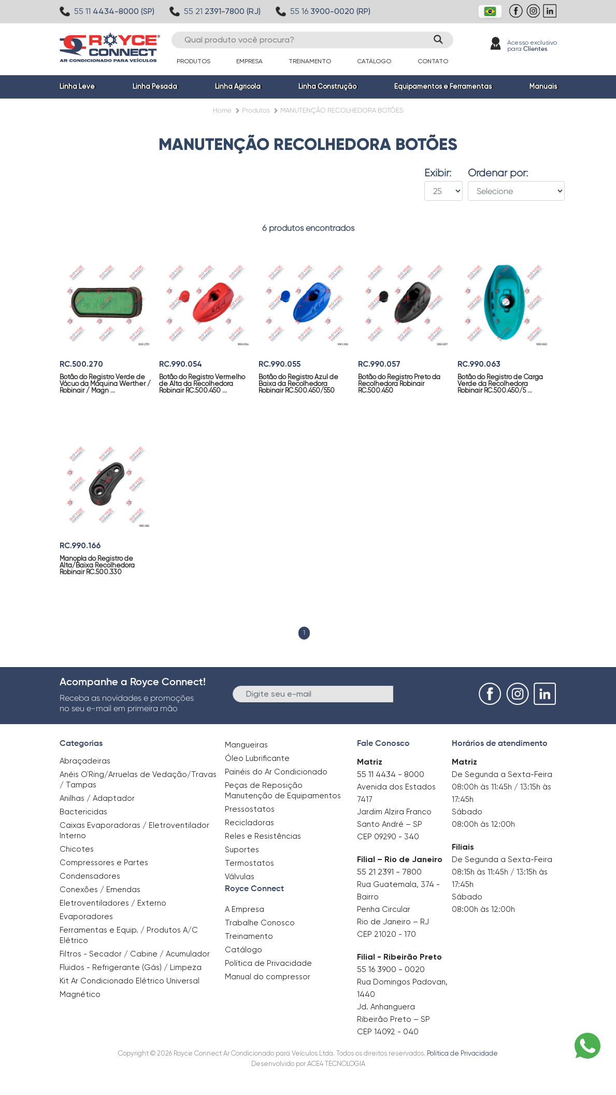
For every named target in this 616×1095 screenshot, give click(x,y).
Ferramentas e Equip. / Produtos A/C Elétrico (129, 935)
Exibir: (437, 173)
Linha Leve (77, 86)
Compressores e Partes (104, 862)
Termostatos (249, 863)
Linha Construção (327, 86)
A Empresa (244, 909)
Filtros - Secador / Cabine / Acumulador (135, 954)
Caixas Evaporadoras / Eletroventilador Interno (134, 830)
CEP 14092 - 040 (388, 1031)
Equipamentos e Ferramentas (443, 86)
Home (222, 110)
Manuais (543, 86)
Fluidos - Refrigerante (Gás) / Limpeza (131, 967)
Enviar (410, 693)
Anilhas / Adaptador (97, 798)
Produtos (193, 61)
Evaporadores (86, 916)
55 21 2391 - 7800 (389, 872)
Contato (433, 61)
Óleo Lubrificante (257, 758)
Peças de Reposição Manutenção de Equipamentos (283, 790)
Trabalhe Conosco (260, 922)
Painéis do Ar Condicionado (276, 772)
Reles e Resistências (263, 836)
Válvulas (239, 876)
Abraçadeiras (85, 761)
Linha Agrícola (238, 86)
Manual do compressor (267, 976)
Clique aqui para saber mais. (451, 1079)
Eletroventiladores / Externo (113, 903)
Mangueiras (246, 745)
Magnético (80, 991)
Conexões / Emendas (100, 889)
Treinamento (310, 61)
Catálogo (374, 61)
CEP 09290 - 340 (388, 836)
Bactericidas (83, 811)
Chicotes (77, 849)
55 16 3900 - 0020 (391, 969)
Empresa (249, 61)
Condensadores (90, 876)
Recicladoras (249, 822)
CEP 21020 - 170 (386, 934)
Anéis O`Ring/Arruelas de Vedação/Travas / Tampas (138, 779)
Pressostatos (250, 809)
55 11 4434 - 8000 (390, 774)
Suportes (242, 849)
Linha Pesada (155, 86)
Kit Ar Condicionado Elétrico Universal (129, 981)
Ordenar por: (498, 173)
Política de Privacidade (268, 963)
